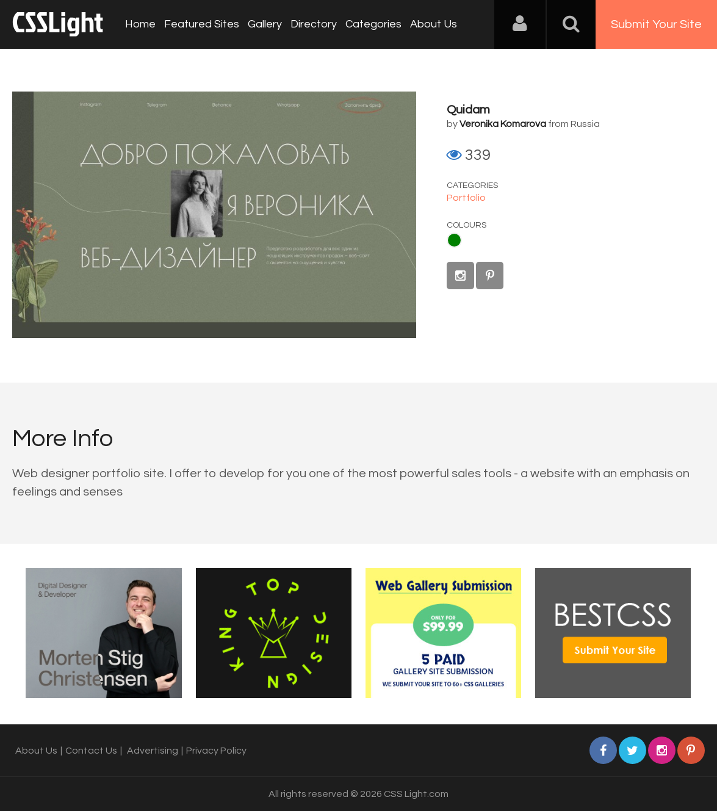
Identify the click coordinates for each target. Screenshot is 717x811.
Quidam (468, 110)
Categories (373, 24)
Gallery (265, 24)
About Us (433, 24)
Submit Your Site (656, 24)
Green (454, 240)
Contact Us (91, 750)
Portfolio (466, 198)
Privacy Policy (216, 750)
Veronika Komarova (502, 124)
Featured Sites (201, 24)
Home (140, 24)
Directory (313, 24)
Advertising (152, 750)
